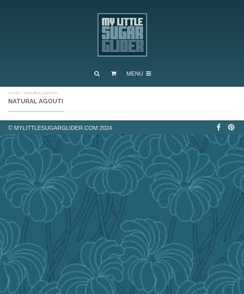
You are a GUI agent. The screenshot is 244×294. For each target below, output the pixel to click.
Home (14, 93)
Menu (139, 73)
